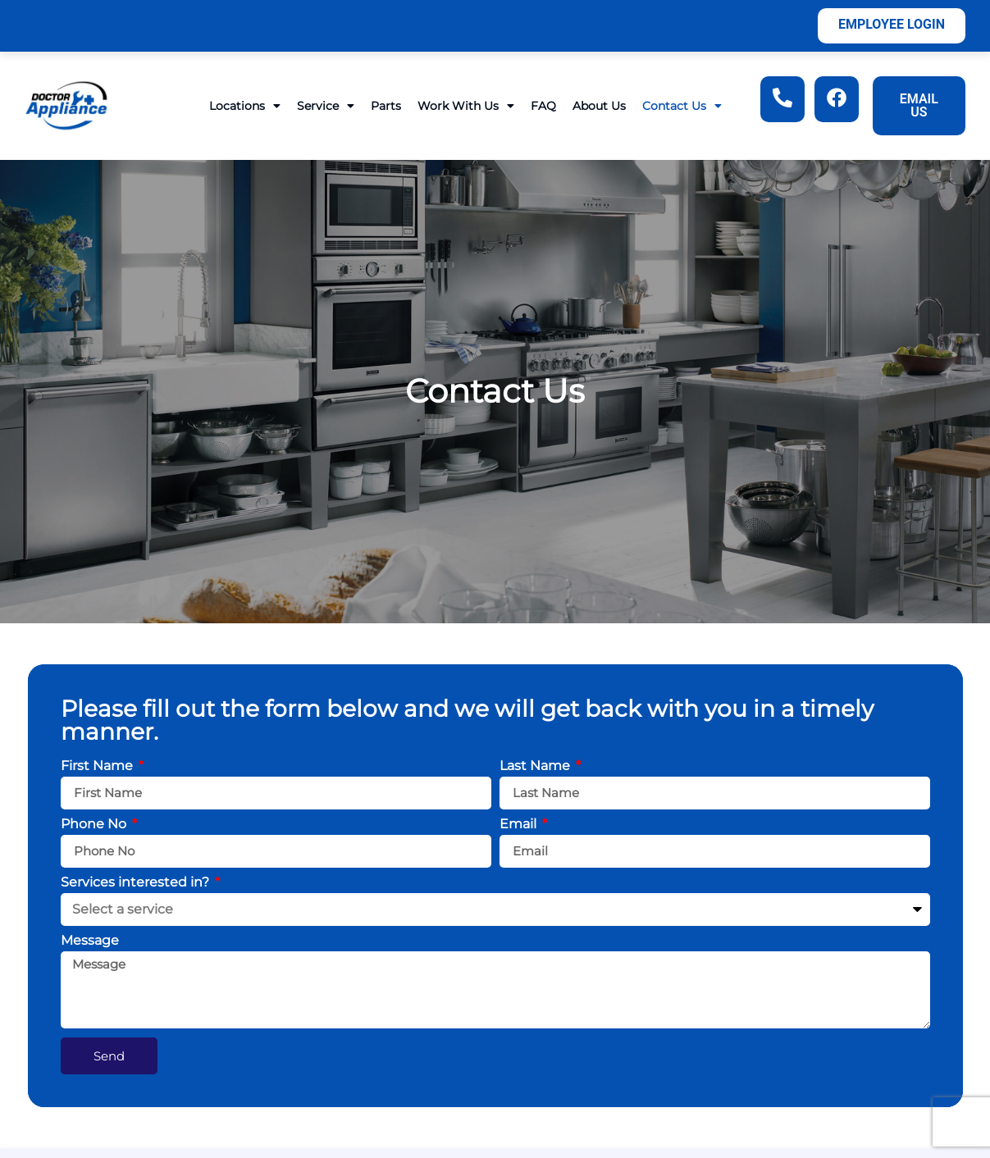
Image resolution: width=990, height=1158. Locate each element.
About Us (599, 105)
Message (90, 941)
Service (325, 106)
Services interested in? (136, 883)
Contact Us (682, 106)
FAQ (543, 105)
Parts (386, 105)
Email (520, 825)
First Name (98, 766)
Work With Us (465, 106)
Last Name (536, 766)
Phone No (95, 825)
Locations (245, 106)
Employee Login (891, 24)
